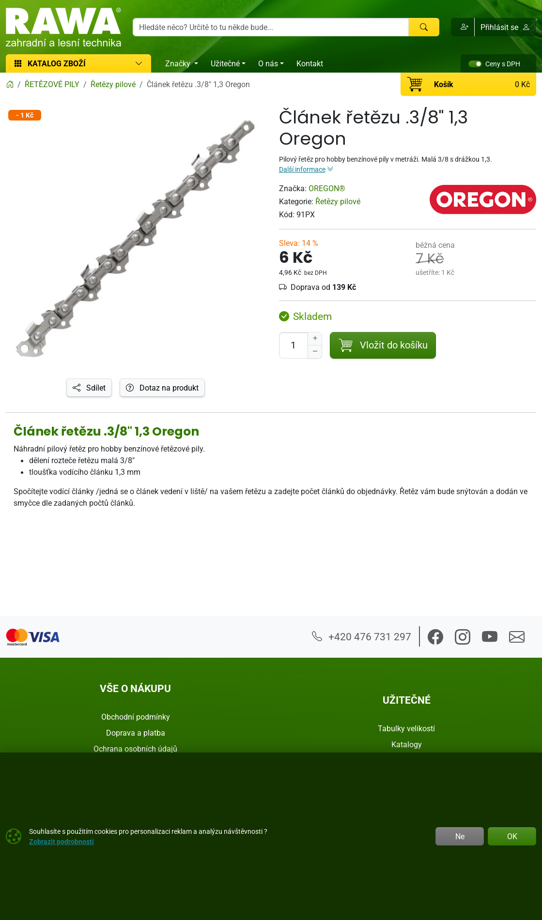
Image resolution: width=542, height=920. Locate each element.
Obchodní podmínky (135, 717)
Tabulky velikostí (406, 728)
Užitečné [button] (225, 63)
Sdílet (89, 387)
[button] (463, 27)
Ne (460, 836)
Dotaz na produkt (162, 387)
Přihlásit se (505, 27)
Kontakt (309, 63)
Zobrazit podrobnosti (61, 841)
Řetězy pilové (337, 201)
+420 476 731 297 (361, 636)
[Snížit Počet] (315, 352)
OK (512, 836)
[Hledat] (423, 27)
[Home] (10, 84)
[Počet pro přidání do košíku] (293, 345)
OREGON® (327, 188)
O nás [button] (268, 63)
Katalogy (406, 744)
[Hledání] (271, 27)
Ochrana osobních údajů (135, 749)
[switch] (475, 63)
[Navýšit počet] (315, 339)
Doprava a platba (135, 733)
